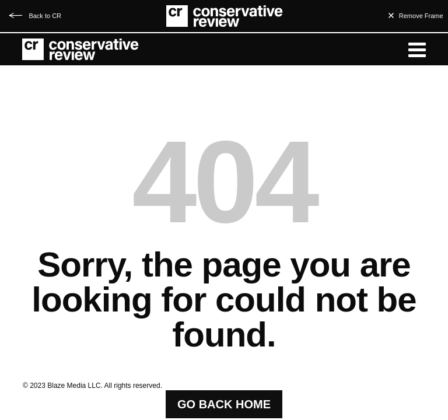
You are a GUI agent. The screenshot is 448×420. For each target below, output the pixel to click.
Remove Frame (421, 15)
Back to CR (45, 15)
